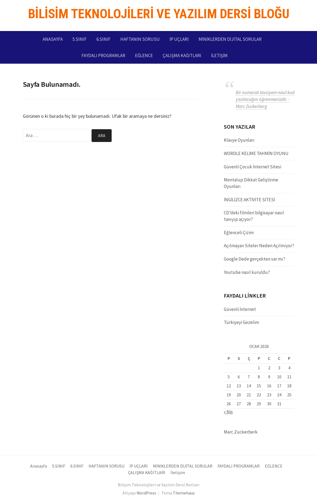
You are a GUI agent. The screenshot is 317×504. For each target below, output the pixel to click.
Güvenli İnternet (240, 309)
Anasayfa (53, 39)
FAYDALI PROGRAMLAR (103, 55)
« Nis (228, 412)
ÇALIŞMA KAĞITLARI (182, 55)
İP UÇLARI (179, 39)
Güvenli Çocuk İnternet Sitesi (252, 167)
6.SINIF (103, 39)
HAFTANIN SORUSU (140, 39)
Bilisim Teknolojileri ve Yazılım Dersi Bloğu (158, 13)
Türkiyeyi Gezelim (241, 322)
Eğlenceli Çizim (239, 233)
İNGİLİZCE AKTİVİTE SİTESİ (249, 200)
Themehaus (184, 493)
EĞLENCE (144, 55)
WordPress (146, 493)
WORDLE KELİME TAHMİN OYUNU (256, 153)
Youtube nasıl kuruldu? (247, 272)
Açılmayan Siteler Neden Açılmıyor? (259, 246)
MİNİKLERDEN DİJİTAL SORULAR (230, 39)
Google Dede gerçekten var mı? (254, 259)
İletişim (219, 55)
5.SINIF (80, 39)
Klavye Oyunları (239, 140)
